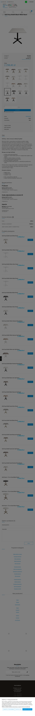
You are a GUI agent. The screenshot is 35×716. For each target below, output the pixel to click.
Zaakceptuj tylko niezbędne (8, 709)
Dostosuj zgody (19, 709)
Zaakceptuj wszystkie (27, 709)
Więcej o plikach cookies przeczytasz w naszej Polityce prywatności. (16, 706)
